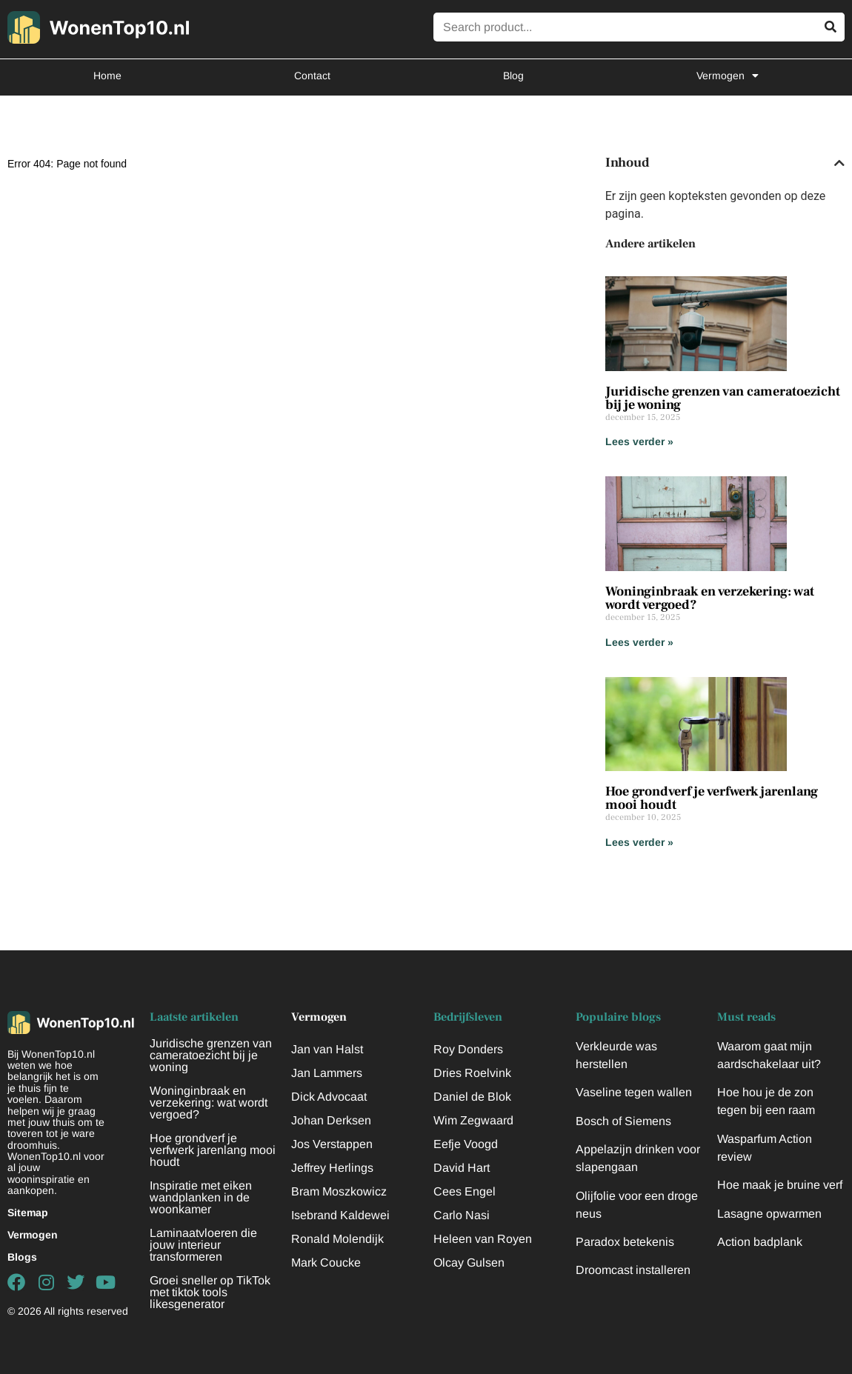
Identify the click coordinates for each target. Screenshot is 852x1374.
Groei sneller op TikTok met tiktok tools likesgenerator (210, 1292)
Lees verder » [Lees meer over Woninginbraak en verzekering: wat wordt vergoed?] (639, 642)
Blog (513, 75)
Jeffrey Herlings (332, 1167)
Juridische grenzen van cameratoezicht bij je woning (722, 398)
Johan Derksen (331, 1120)
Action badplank (759, 1241)
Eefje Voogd (465, 1144)
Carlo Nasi (461, 1215)
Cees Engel (464, 1191)
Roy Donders (468, 1049)
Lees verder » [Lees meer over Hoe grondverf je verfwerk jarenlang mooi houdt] (639, 842)
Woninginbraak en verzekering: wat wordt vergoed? (709, 598)
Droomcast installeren (633, 1270)
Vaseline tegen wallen (634, 1092)
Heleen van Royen (482, 1239)
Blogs (22, 1257)
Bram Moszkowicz (339, 1191)
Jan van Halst (327, 1049)
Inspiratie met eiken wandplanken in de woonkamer (201, 1197)
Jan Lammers (326, 1073)
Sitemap (27, 1212)
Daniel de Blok (472, 1096)
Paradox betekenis (625, 1241)
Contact (312, 75)
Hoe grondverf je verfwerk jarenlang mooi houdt (711, 798)
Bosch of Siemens (623, 1121)
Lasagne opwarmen (769, 1213)
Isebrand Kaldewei (340, 1215)
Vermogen (727, 75)
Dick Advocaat (329, 1096)
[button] (839, 163)
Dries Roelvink (472, 1073)
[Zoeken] (830, 27)
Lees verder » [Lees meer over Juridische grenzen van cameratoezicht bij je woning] (639, 441)
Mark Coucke (326, 1262)
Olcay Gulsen (469, 1262)
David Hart (461, 1167)
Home (107, 75)
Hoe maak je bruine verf (779, 1184)
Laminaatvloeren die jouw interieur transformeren (203, 1245)
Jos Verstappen (332, 1144)
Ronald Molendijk (337, 1239)
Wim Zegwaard (473, 1120)
